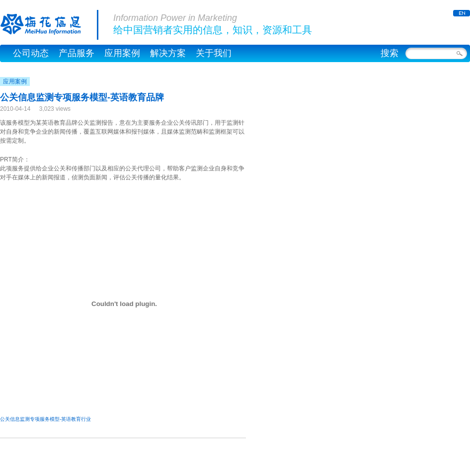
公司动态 (31, 53)
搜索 (389, 53)
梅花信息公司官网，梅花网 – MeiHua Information (49, 25)
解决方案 (168, 53)
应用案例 (122, 53)
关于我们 (214, 53)
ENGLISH (461, 13)
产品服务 (76, 53)
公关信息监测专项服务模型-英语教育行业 (45, 419)
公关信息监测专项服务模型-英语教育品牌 (82, 97)
